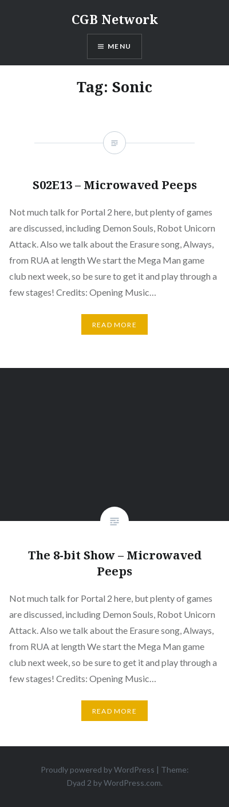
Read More (114, 711)
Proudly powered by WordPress (98, 769)
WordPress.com (132, 783)
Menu (119, 46)
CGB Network (115, 19)
